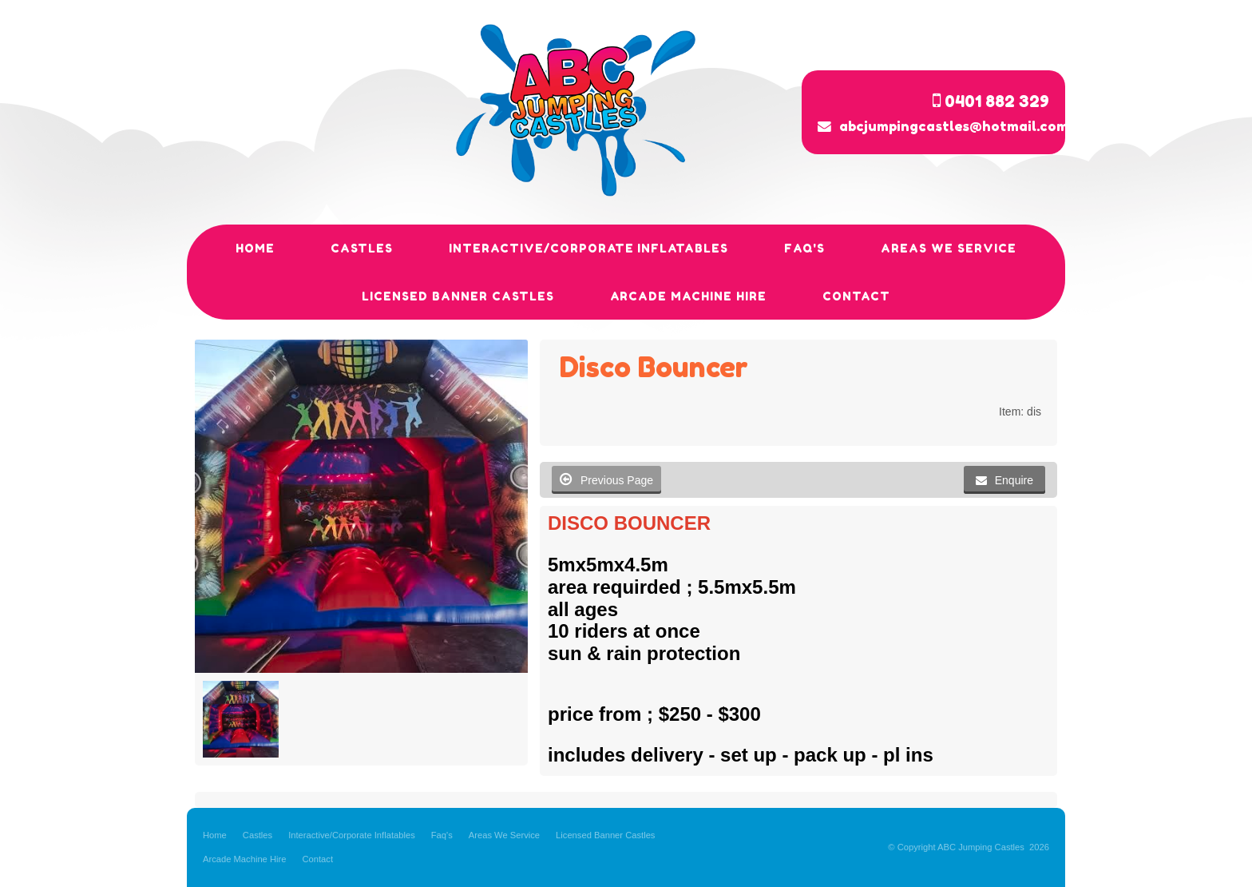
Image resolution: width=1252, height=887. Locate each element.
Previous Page (606, 479)
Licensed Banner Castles (605, 835)
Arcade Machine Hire (244, 859)
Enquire (1014, 480)
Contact (317, 859)
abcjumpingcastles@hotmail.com (953, 126)
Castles (257, 835)
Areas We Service (504, 835)
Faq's (442, 835)
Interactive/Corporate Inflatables (351, 835)
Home (215, 835)
